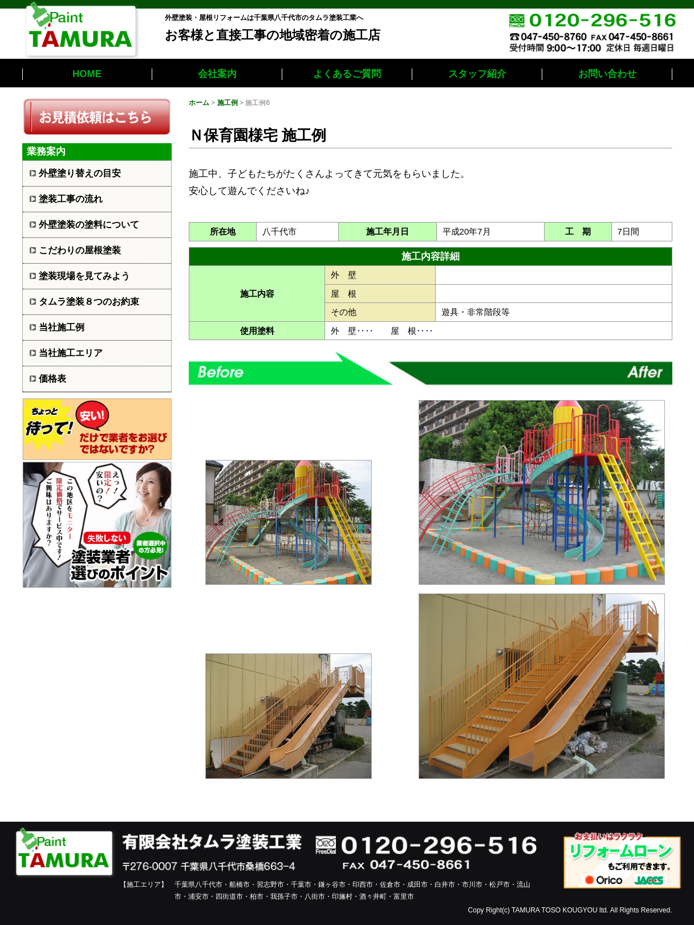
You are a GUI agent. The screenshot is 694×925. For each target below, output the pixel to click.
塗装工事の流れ (71, 199)
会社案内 (217, 73)
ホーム (199, 103)
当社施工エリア (71, 353)
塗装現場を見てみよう (84, 276)
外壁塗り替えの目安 (80, 173)
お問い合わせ (607, 73)
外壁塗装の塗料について (89, 224)
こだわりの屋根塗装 (80, 250)
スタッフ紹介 (477, 73)
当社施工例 (61, 327)
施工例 (227, 103)
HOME (87, 73)
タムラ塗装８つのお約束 (89, 301)
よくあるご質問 (347, 73)
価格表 (52, 378)
